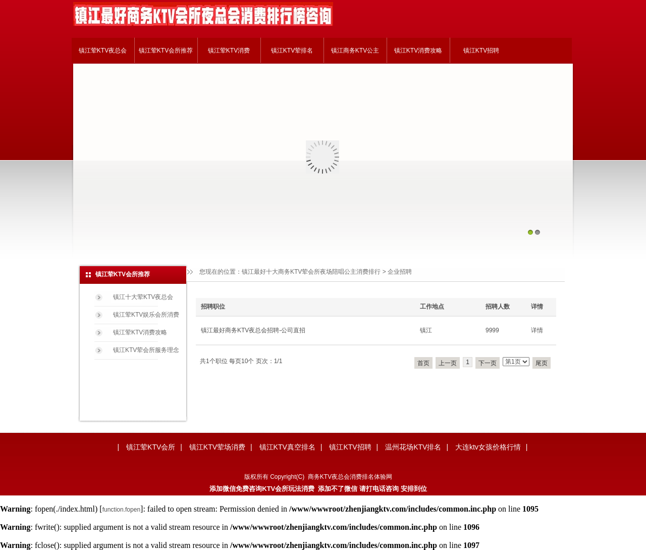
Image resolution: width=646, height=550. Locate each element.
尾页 (541, 363)
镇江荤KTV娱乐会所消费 (146, 314)
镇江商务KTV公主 (355, 50)
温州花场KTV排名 (413, 447)
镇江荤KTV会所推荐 (166, 50)
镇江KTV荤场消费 (217, 447)
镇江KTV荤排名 (292, 50)
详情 (537, 330)
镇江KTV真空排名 (287, 447)
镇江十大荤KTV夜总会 (143, 297)
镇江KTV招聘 (481, 50)
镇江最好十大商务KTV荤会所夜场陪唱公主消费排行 (311, 271)
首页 (423, 363)
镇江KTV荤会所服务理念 (146, 350)
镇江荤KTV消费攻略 (140, 332)
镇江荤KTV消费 (229, 50)
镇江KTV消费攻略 (418, 50)
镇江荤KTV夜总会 (103, 50)
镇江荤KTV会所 (150, 447)
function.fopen (121, 509)
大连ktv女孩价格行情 (488, 447)
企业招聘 (400, 271)
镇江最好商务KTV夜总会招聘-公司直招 (253, 330)
